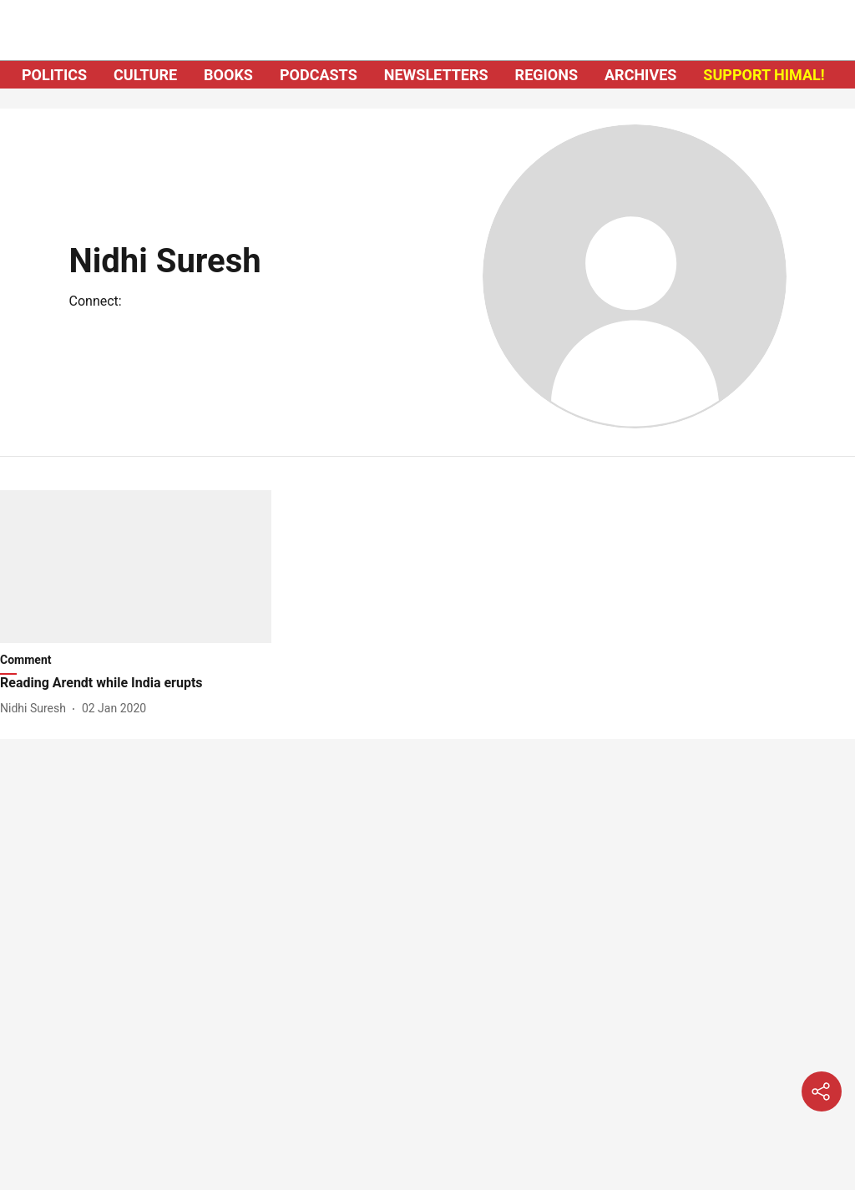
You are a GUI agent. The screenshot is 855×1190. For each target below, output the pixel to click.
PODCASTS (318, 75)
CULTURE (145, 75)
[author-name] (36, 708)
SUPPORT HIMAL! (763, 75)
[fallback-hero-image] (135, 566)
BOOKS (228, 75)
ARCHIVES (640, 75)
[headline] (135, 683)
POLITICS (54, 75)
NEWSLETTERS (436, 75)
